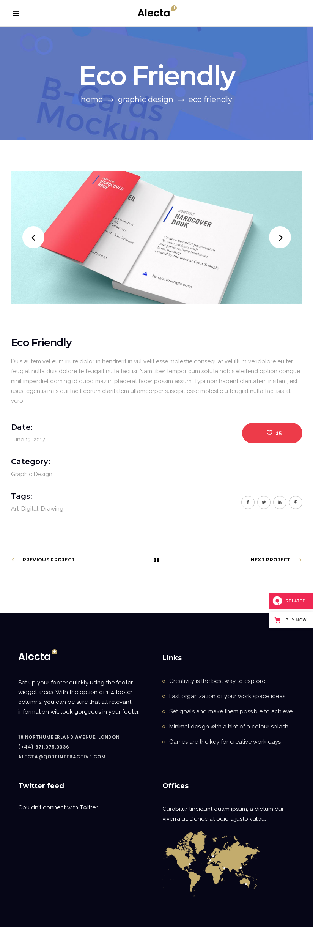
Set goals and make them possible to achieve (231, 711)
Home (92, 99)
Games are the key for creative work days (225, 741)
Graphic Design (145, 99)
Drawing (52, 508)
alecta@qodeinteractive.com (62, 757)
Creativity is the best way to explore (217, 681)
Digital (29, 508)
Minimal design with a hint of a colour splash (228, 726)
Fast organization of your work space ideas (227, 696)
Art (15, 508)
